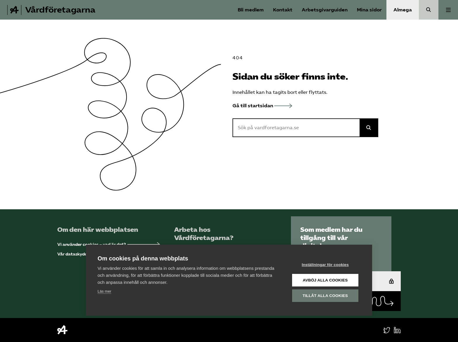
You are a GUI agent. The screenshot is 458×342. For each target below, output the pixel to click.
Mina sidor (369, 10)
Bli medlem (251, 10)
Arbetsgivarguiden (325, 10)
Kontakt (282, 10)
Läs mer (104, 291)
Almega (402, 10)
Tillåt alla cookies (325, 295)
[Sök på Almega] (369, 127)
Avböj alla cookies (325, 280)
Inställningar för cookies (325, 264)
